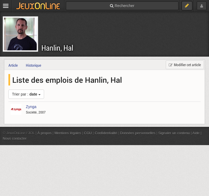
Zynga (31, 107)
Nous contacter (15, 138)
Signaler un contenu (174, 133)
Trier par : (26, 94)
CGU (88, 133)
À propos (45, 133)
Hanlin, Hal (57, 48)
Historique (33, 65)
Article (13, 65)
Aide (195, 133)
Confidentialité (106, 133)
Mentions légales (67, 133)
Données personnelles (137, 133)
